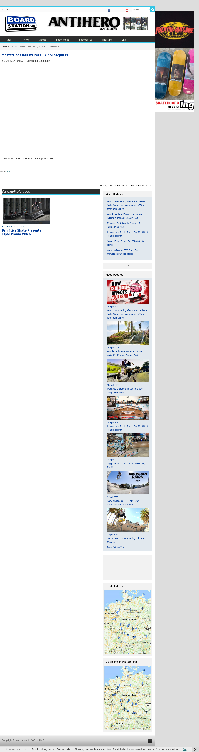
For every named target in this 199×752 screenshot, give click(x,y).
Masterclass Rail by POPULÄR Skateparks (35, 54)
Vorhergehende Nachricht (113, 185)
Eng (124, 39)
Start (9, 39)
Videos (42, 39)
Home (4, 47)
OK (184, 749)
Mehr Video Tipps (116, 547)
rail (8, 171)
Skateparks (85, 39)
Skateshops (62, 39)
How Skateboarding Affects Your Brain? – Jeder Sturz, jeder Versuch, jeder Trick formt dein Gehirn (127, 205)
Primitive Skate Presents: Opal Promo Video (22, 232)
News (25, 39)
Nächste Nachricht (140, 185)
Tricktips (107, 39)
